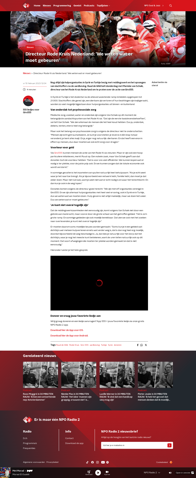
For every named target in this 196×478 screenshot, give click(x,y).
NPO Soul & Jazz (154, 5)
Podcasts (89, 6)
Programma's (30, 443)
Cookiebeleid (162, 462)
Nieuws (47, 6)
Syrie (110, 345)
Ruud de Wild (62, 345)
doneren (118, 345)
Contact (69, 438)
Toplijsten (103, 6)
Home (37, 6)
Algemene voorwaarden (34, 462)
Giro (56, 153)
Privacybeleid (52, 462)
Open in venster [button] (185, 473)
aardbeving (95, 345)
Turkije (104, 345)
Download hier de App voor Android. (69, 336)
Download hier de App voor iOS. (67, 330)
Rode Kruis (74, 345)
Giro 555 (84, 345)
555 (60, 153)
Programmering (62, 6)
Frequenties (29, 448)
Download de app (74, 443)
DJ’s (25, 438)
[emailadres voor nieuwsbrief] (137, 445)
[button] (89, 473)
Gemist (77, 6)
